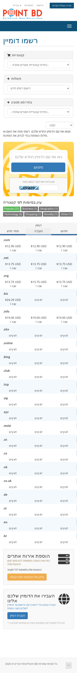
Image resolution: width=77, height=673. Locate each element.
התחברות (28, 5)
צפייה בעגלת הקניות (61, 5)
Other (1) (66, 214)
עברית (17, 5)
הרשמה (40, 5)
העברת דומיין (17, 616)
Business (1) (29, 208)
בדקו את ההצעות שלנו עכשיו (27, 577)
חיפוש (38, 167)
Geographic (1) (49, 208)
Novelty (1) (50, 214)
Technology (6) (13, 214)
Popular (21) (11, 208)
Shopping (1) (33, 214)
